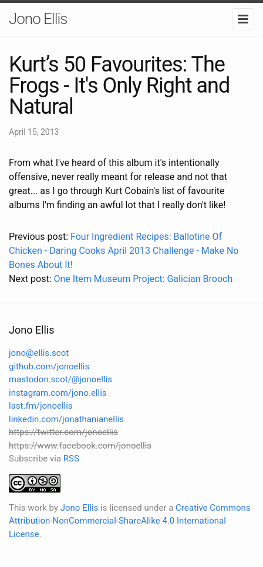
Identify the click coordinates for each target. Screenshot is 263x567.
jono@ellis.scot (39, 353)
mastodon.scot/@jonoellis (60, 379)
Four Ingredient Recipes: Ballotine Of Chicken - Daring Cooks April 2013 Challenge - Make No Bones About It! (123, 250)
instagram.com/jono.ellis (58, 393)
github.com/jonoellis (49, 366)
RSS (71, 458)
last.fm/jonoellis (41, 405)
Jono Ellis (38, 19)
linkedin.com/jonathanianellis (66, 419)
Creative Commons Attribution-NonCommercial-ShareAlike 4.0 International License (130, 521)
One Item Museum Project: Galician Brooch (142, 278)
